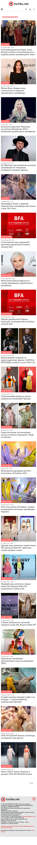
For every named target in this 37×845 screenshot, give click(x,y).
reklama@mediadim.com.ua (29, 816)
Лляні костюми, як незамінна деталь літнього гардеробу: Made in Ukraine (17, 434)
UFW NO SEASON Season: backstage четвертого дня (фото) (18, 736)
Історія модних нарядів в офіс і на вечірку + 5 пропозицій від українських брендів (18, 699)
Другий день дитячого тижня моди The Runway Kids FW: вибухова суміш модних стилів (18, 547)
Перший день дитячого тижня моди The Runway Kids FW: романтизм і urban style (16, 586)
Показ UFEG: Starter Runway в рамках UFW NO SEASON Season (16, 772)
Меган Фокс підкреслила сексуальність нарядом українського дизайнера (13, 90)
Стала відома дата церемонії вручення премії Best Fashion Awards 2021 (15, 244)
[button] (30, 9)
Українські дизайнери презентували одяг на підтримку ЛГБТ (17, 661)
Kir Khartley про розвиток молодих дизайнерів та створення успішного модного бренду (18, 167)
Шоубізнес (5, 44)
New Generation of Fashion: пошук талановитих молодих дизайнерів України (18, 509)
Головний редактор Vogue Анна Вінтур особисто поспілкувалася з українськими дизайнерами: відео (18, 52)
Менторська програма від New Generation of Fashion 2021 (16, 471)
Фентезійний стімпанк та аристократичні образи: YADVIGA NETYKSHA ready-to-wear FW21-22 (18, 360)
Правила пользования (6, 826)
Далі (31, 783)
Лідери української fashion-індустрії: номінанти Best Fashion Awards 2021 (18, 321)
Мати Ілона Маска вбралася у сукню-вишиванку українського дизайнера (17, 283)
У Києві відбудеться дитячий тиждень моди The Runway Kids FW (18, 623)
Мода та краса (6, 160)
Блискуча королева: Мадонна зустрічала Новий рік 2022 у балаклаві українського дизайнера (18, 129)
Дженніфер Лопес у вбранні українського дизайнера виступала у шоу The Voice (18, 206)
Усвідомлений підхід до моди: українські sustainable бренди (16, 397)
